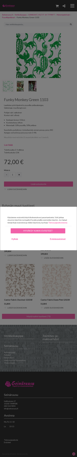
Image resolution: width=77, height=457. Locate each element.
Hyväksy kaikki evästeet (37, 231)
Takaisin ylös (73, 453)
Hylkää (14, 239)
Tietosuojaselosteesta (57, 222)
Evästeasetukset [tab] (58, 239)
